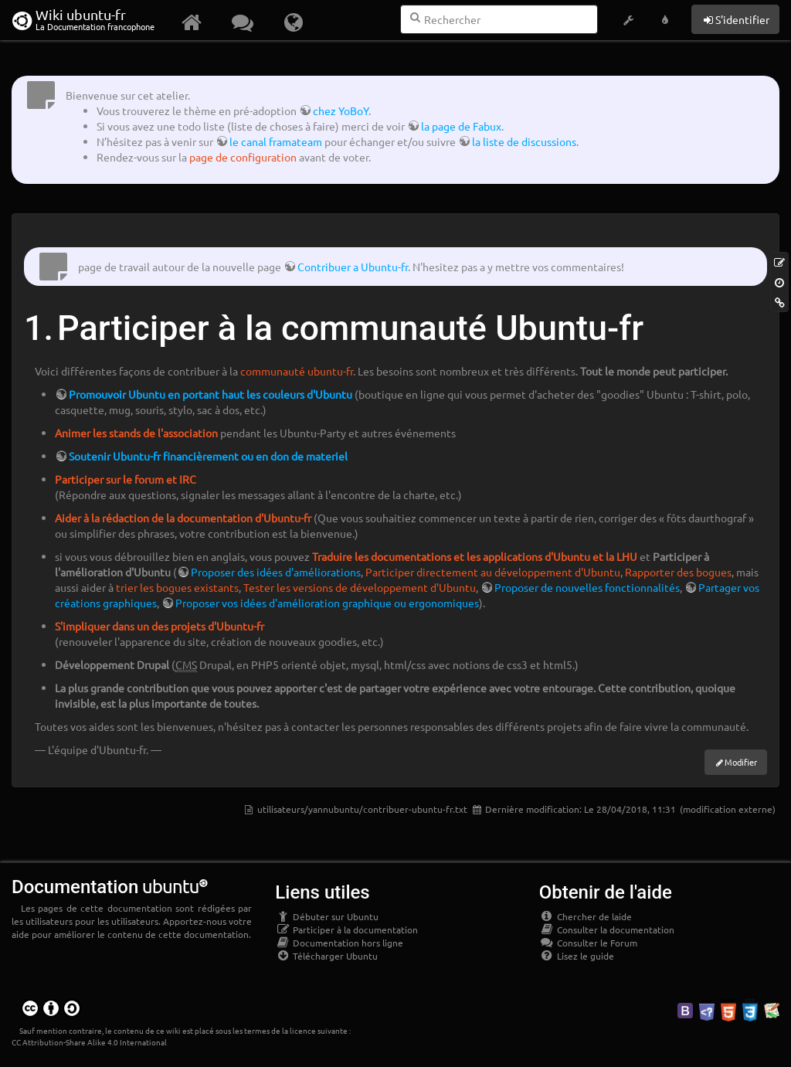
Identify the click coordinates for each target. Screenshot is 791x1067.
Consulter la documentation (606, 929)
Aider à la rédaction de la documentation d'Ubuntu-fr (183, 518)
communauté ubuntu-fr (296, 371)
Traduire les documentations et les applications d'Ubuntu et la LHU (474, 556)
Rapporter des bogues (678, 572)
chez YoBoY (340, 110)
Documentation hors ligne (339, 942)
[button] (628, 20)
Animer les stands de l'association (136, 433)
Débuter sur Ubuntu (327, 916)
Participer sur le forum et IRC (125, 479)
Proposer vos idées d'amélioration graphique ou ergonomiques (327, 603)
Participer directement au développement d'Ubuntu (492, 572)
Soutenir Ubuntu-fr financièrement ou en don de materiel (208, 456)
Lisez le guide (576, 956)
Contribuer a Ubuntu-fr (352, 267)
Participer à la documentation (346, 929)
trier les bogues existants (177, 587)
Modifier (741, 762)
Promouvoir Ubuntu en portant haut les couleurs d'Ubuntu (210, 394)
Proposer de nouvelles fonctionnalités (587, 587)
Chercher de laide (585, 916)
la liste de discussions (524, 141)
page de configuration (243, 157)
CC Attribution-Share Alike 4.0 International (89, 1042)
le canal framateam (275, 141)
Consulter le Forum (588, 942)
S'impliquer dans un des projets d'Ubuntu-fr (159, 626)
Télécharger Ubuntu (326, 956)
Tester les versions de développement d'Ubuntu (359, 587)
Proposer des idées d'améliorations (276, 572)
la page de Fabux (461, 126)
